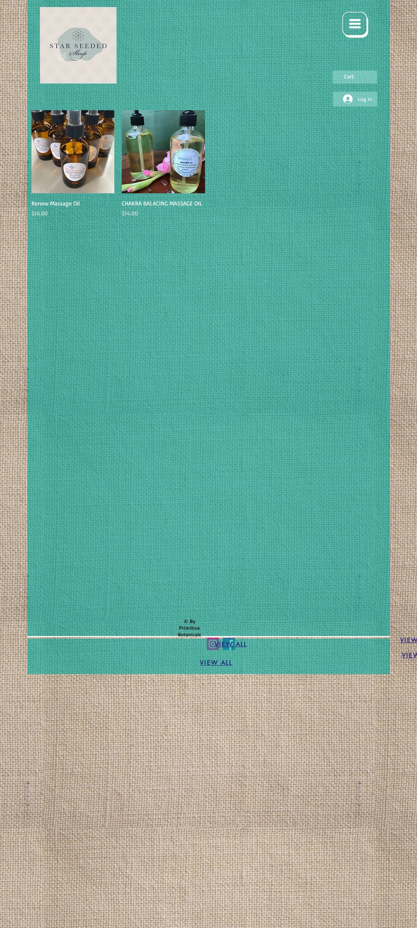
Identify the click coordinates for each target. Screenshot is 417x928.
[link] (354, 77)
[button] (355, 25)
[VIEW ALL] (231, 644)
